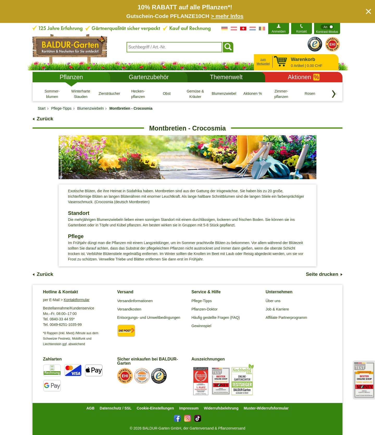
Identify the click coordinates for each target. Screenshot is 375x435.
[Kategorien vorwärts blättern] (333, 94)
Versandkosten (129, 309)
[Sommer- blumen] (52, 94)
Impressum (189, 408)
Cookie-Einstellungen (155, 408)
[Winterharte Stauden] (80, 94)
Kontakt (301, 31)
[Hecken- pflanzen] (138, 94)
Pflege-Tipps (201, 301)
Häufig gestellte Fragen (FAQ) (215, 317)
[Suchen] (228, 47)
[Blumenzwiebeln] (224, 94)
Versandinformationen (135, 301)
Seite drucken (322, 274)
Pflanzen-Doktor (204, 309)
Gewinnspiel (201, 326)
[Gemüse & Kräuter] (195, 94)
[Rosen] (310, 94)
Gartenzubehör (149, 77)
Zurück (45, 118)
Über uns (273, 301)
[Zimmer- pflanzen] (281, 94)
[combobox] (174, 47)
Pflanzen (71, 77)
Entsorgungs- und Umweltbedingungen (148, 317)
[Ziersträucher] (109, 94)
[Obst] (166, 94)
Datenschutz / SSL (116, 408)
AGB (90, 408)
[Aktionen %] (252, 94)
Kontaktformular (77, 300)
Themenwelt (226, 77)
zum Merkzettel (263, 61)
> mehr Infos (227, 16)
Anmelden (279, 31)
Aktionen (304, 77)
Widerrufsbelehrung (221, 408)
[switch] (327, 28)
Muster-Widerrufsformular (266, 408)
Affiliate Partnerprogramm (286, 317)
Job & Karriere (277, 309)
